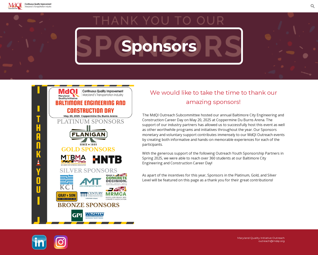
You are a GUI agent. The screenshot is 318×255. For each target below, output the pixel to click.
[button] (312, 6)
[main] (159, 46)
